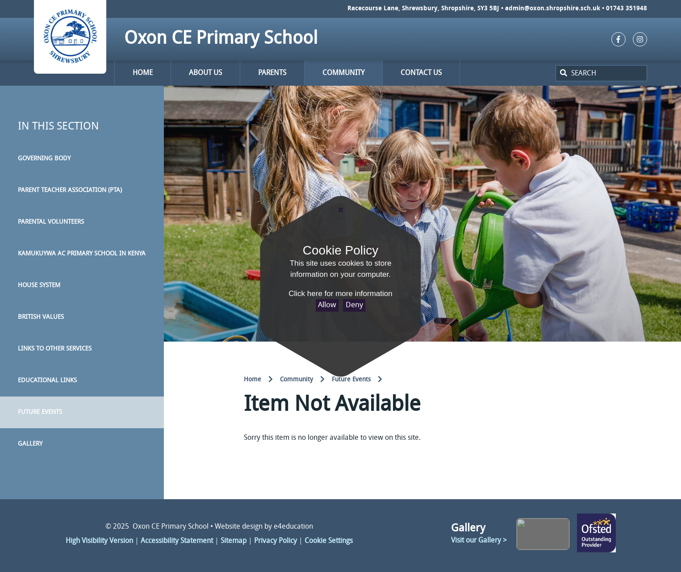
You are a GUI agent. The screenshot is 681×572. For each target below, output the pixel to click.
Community (296, 379)
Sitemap (233, 541)
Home (252, 379)
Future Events (351, 379)
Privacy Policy (275, 541)
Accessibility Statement (177, 541)
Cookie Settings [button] (329, 541)
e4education (293, 526)
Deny (354, 305)
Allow (327, 305)
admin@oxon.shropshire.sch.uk (552, 8)
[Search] (562, 73)
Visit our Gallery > (479, 540)
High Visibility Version (99, 541)
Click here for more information (340, 293)
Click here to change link (596, 534)
